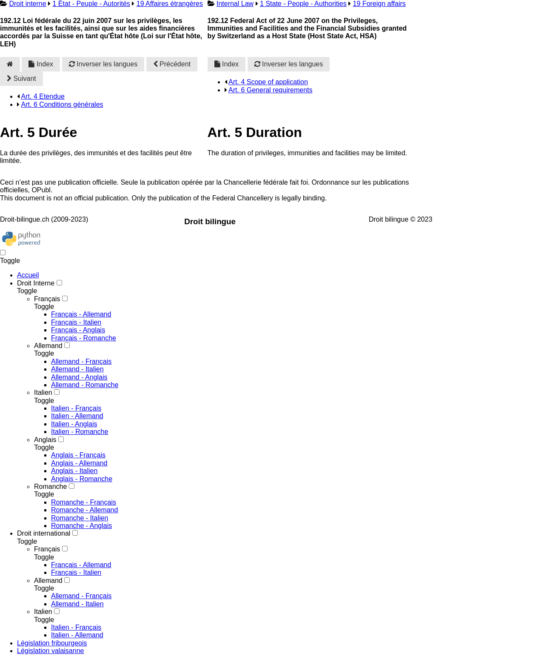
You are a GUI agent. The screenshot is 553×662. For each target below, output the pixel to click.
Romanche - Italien (79, 518)
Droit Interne (35, 283)
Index (41, 64)
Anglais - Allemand (79, 463)
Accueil (28, 275)
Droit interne (27, 3)
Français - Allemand (81, 314)
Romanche (50, 486)
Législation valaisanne (50, 650)
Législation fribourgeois (52, 643)
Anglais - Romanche (81, 478)
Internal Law (235, 3)
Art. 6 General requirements (270, 90)
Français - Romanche (83, 338)
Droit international (43, 533)
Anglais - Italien (74, 470)
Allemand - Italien (77, 369)
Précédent (172, 64)
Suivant (21, 78)
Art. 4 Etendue (43, 96)
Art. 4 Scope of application (268, 82)
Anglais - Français (78, 455)
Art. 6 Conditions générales (62, 104)
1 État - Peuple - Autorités (91, 3)
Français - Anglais (78, 330)
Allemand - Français (81, 361)
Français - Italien (76, 322)
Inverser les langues (103, 64)
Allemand (48, 345)
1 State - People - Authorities (303, 3)
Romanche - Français (83, 502)
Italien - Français (76, 408)
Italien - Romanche (79, 431)
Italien (43, 392)
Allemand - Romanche (84, 384)
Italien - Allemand (77, 415)
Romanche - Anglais (81, 525)
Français (47, 298)
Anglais (45, 439)
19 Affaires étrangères (170, 3)
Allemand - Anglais (79, 377)
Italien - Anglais (74, 424)
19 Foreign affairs (379, 3)
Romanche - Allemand (84, 510)
